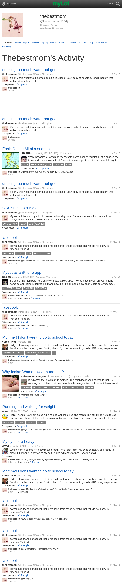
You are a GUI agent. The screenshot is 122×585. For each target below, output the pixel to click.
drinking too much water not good (30, 69)
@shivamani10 (54, 376)
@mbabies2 (15, 446)
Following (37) (8, 47)
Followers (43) (101, 43)
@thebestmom (25, 74)
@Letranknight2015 (40, 153)
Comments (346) (58, 43)
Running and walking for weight (28, 406)
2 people (42, 391)
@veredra (21, 341)
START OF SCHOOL (20, 208)
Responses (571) (40, 43)
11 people (44, 168)
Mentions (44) (74, 43)
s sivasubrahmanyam (34, 376)
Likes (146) (88, 43)
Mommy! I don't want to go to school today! (38, 337)
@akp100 (15, 411)
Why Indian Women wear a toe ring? (33, 372)
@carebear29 (19, 277)
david (5, 446)
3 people (23, 228)
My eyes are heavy (18, 441)
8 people (25, 292)
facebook (10, 237)
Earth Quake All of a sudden (26, 149)
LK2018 (25, 153)
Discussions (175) (22, 43)
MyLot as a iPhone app (21, 272)
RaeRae (7, 277)
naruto (6, 411)
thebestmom (9, 74)
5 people (25, 257)
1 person (23, 84)
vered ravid (9, 341)
